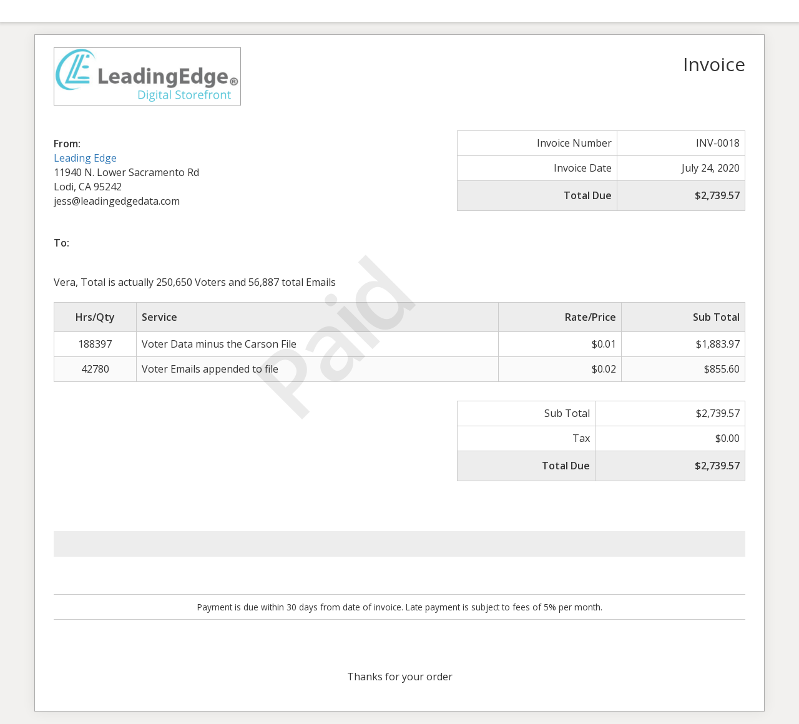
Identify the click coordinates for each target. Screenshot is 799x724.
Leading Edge (85, 158)
